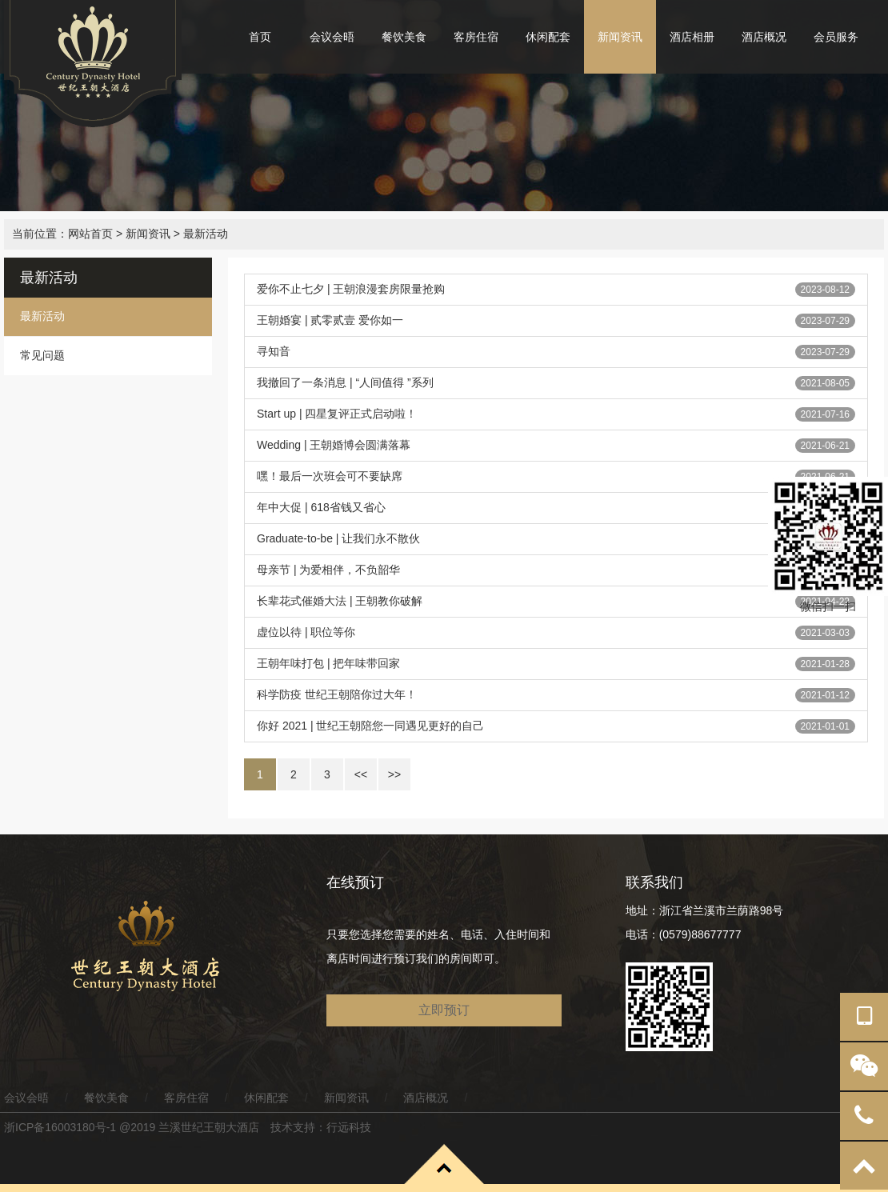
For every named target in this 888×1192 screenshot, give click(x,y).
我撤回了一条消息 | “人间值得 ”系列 (345, 382)
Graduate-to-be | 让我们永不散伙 (338, 538)
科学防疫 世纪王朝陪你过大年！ (337, 694)
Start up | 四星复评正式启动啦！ (337, 413)
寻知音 (273, 351)
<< (360, 774)
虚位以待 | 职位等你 (306, 632)
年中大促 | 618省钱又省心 (321, 507)
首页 (260, 36)
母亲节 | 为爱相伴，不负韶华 (328, 569)
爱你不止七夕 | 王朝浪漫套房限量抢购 (351, 288)
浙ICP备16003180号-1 (60, 1127)
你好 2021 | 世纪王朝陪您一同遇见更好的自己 (370, 725)
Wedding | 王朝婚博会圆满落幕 (333, 444)
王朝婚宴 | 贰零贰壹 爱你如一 (330, 320)
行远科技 (348, 1127)
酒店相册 (692, 36)
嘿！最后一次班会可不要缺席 (329, 476)
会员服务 (836, 36)
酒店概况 (764, 36)
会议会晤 (332, 36)
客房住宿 (476, 36)
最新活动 (205, 233)
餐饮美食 (404, 36)
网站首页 (90, 233)
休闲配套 (548, 36)
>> (394, 774)
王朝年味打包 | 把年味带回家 (328, 663)
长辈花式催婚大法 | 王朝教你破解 (339, 600)
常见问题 (42, 355)
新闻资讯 (620, 36)
